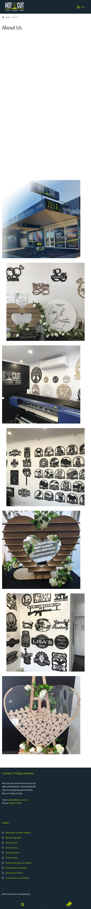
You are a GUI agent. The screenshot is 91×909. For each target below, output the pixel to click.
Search (22, 904)
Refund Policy (11, 847)
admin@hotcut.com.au (18, 799)
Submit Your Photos (14, 873)
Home (7, 17)
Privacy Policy (11, 857)
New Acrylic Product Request (18, 832)
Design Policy (11, 842)
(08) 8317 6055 (15, 803)
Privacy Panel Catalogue (16, 867)
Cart (58, 903)
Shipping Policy (12, 852)
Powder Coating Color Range (18, 862)
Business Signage (13, 837)
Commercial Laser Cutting (17, 878)
